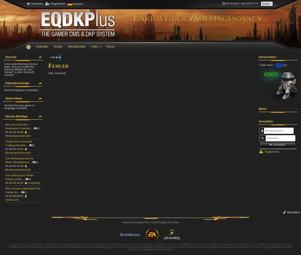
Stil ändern (291, 212)
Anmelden (35, 3)
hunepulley (32, 182)
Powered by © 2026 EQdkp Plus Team (150, 222)
